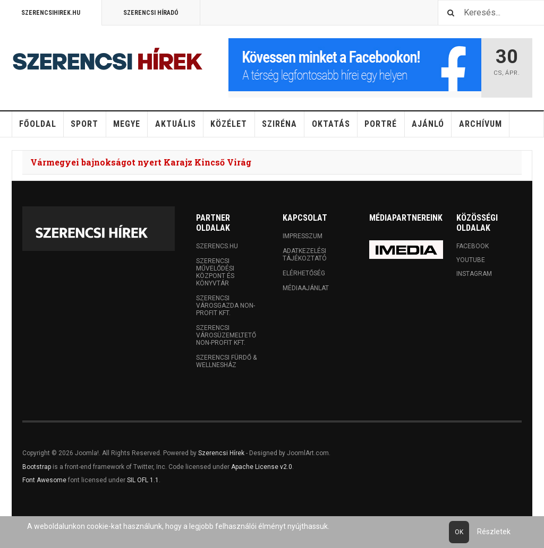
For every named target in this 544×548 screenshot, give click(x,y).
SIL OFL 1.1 (143, 480)
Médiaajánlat (306, 288)
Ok (459, 532)
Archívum (480, 124)
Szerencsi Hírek (221, 453)
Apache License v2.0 (261, 467)
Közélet (228, 124)
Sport (84, 124)
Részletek (494, 531)
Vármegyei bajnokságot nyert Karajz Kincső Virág (140, 162)
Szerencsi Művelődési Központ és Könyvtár (215, 272)
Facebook (472, 246)
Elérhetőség (304, 273)
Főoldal (37, 124)
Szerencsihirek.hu (50, 12)
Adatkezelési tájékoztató (305, 254)
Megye (126, 124)
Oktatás (331, 124)
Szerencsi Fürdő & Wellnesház (226, 361)
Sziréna (279, 124)
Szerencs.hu (217, 246)
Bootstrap (36, 467)
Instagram (474, 273)
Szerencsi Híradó (150, 12)
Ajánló (428, 124)
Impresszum (302, 236)
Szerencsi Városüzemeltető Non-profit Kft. (226, 335)
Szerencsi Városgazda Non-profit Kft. (225, 305)
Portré (380, 124)
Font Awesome (44, 480)
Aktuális (175, 124)
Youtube (470, 260)
